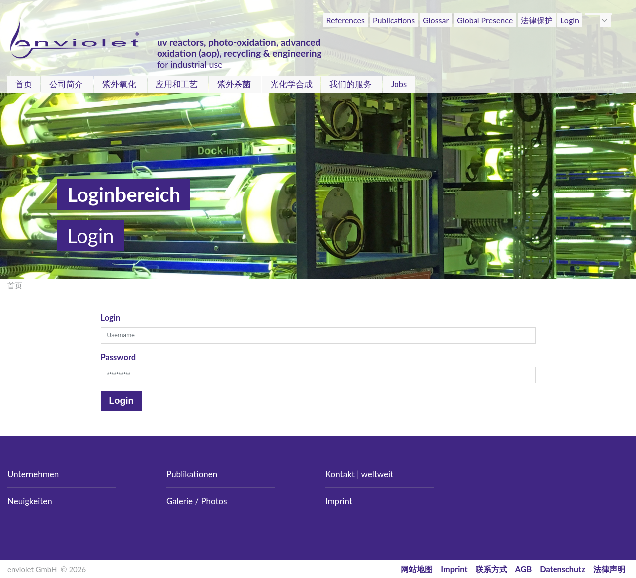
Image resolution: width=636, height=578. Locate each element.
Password (118, 357)
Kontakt (340, 474)
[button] (605, 20)
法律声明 (609, 569)
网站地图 (417, 569)
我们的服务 (350, 84)
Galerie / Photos (196, 501)
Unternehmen (33, 474)
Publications (394, 20)
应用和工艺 (177, 84)
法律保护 (537, 20)
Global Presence (485, 20)
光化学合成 (291, 84)
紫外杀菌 (234, 84)
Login (569, 20)
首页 (23, 84)
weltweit (377, 474)
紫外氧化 (119, 84)
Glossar (436, 20)
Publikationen (191, 474)
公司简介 (66, 84)
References (345, 20)
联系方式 (491, 569)
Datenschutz (562, 569)
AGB (523, 569)
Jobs (399, 84)
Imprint (338, 501)
